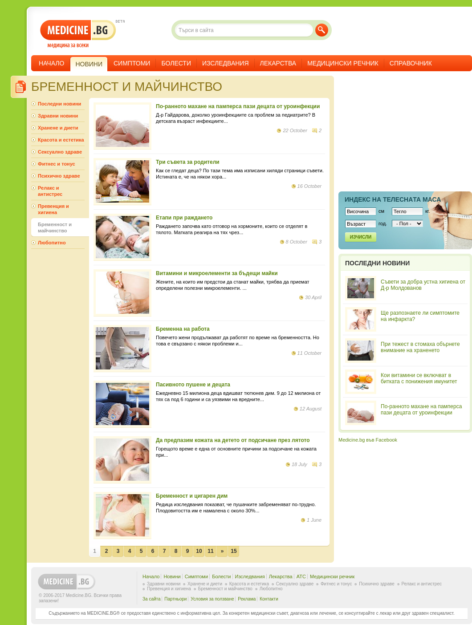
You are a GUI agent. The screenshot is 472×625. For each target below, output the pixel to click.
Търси (321, 30)
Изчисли (360, 237)
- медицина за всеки (78, 34)
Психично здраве (59, 176)
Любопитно (52, 242)
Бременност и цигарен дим (192, 496)
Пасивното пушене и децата (193, 384)
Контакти (269, 599)
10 (199, 551)
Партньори (175, 599)
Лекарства (278, 63)
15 (233, 551)
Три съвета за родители (188, 162)
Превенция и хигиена (53, 209)
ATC (301, 576)
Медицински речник (342, 63)
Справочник (411, 63)
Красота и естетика (61, 139)
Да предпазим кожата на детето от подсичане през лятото (233, 440)
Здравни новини (58, 115)
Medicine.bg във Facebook (367, 439)
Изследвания (225, 63)
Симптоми (132, 63)
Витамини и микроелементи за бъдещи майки (217, 273)
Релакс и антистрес (50, 191)
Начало (51, 63)
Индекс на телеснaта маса (393, 199)
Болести (176, 63)
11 (210, 551)
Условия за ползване (212, 599)
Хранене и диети (58, 127)
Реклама (247, 599)
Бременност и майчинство (55, 227)
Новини (171, 576)
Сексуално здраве (60, 151)
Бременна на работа (183, 329)
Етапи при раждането (184, 218)
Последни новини (59, 103)
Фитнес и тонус (56, 163)
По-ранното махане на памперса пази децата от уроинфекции (238, 106)
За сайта (151, 599)
